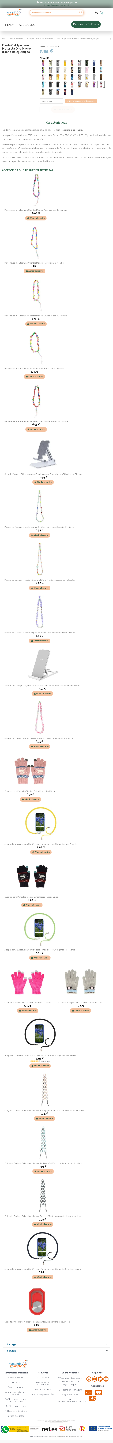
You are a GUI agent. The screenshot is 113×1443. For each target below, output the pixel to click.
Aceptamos (97, 1386)
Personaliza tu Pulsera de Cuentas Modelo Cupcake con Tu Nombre (36, 316)
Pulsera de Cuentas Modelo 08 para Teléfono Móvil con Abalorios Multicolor (40, 738)
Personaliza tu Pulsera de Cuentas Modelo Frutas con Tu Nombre (34, 369)
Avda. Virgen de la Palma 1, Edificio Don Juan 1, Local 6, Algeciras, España (70, 1381)
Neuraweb (52, 1436)
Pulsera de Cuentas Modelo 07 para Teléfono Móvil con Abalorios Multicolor (40, 633)
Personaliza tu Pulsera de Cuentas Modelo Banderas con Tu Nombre (36, 421)
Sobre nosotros (15, 1377)
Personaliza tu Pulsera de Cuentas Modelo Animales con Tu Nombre (36, 210)
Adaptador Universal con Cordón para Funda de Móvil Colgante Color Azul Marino (43, 1269)
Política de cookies (16, 1406)
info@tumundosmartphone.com (72, 1400)
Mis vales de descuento (43, 1383)
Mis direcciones (43, 1389)
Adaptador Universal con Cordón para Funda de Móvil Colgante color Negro (40, 1055)
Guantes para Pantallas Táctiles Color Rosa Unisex (28, 1003)
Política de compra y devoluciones (15, 1400)
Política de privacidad (15, 1411)
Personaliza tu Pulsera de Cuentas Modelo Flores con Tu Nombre (34, 263)
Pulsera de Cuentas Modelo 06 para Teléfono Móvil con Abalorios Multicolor (40, 580)
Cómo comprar (16, 1387)
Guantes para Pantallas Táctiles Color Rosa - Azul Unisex (30, 791)
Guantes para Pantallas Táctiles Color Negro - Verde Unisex (32, 897)
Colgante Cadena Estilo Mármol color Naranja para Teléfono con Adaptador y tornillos (45, 1111)
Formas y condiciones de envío (15, 1393)
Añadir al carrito (63, 109)
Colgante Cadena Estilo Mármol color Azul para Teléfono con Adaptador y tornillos (43, 1163)
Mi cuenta (42, 1373)
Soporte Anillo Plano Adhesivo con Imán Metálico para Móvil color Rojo (37, 1322)
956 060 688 (70, 1394)
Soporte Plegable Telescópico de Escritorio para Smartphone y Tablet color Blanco (43, 474)
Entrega (11, 1344)
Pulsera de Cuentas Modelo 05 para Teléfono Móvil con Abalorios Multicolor (40, 527)
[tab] (56, 1344)
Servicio (11, 1350)
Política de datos (15, 1416)
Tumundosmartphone (15, 1373)
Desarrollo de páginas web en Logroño (69, 1436)
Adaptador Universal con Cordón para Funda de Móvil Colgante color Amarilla (41, 844)
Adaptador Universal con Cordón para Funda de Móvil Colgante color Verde (40, 950)
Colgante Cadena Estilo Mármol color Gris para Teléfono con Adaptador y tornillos (43, 1216)
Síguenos (97, 1373)
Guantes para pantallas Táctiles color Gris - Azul (80, 1003)
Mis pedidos (42, 1377)
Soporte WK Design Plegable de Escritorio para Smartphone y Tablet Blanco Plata (42, 685)
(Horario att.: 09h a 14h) (70, 1390)
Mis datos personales (42, 1394)
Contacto (16, 1382)
